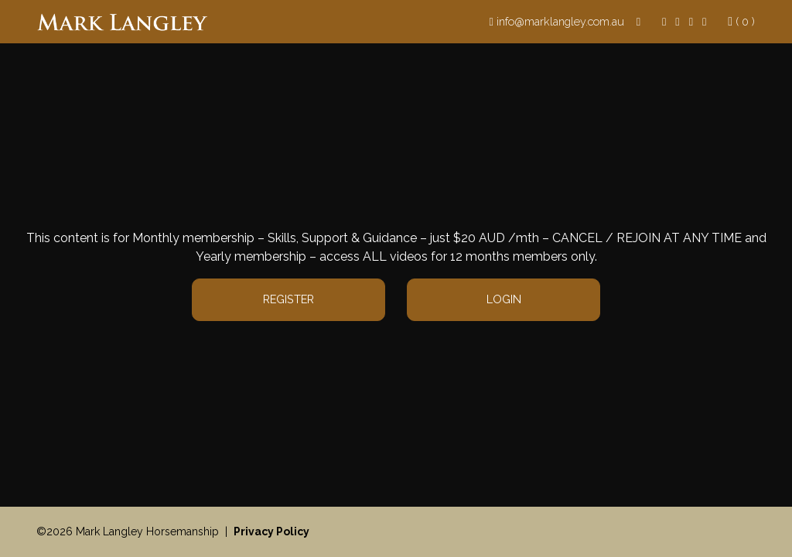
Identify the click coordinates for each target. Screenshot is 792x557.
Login (503, 299)
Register (288, 299)
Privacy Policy (271, 531)
